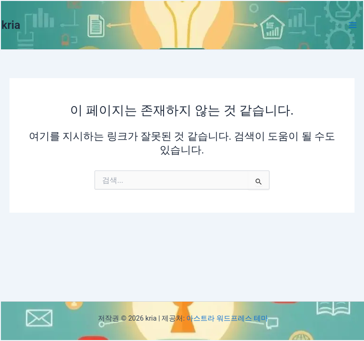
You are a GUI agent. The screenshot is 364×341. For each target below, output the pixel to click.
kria (10, 25)
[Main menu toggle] (353, 25)
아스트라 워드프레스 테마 (227, 318)
